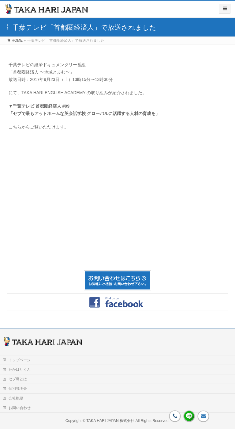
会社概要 (16, 398)
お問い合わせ (20, 408)
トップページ (20, 360)
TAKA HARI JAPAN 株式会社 (110, 421)
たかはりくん (20, 369)
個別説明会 (18, 388)
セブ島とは (18, 379)
